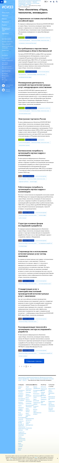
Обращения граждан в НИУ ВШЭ (21, 409)
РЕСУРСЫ (43, 384)
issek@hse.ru (7, 58)
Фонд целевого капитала (20, 414)
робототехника (22, 218)
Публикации (5, 15)
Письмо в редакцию (8, 90)
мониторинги (41, 139)
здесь (36, 457)
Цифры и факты (20, 387)
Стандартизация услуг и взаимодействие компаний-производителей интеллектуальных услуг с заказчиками (33, 292)
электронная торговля (24, 145)
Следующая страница (34, 361)
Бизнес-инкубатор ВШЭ (28, 415)
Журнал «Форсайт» (6, 44)
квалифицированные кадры (25, 77)
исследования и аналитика (44, 37)
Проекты (4, 25)
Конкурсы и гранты (35, 406)
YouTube (5, 80)
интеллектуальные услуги (25, 113)
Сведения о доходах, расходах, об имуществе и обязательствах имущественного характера (22, 425)
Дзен (5, 77)
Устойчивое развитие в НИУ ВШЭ (20, 395)
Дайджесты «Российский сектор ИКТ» (7, 47)
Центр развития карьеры (28, 410)
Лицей (27, 386)
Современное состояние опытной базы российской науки (35, 19)
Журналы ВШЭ (43, 402)
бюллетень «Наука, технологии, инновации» (41, 40)
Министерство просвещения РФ (51, 398)
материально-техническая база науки (27, 43)
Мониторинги (36, 393)
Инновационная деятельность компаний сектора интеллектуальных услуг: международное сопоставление (35, 84)
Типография (43, 397)
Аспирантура (28, 403)
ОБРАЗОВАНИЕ (30, 384)
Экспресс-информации (7, 41)
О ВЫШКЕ (21, 384)
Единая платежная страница (20, 445)
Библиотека (43, 386)
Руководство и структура (21, 391)
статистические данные (24, 40)
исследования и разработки (45, 243)
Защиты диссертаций (36, 399)
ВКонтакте (6, 75)
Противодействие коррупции (22, 418)
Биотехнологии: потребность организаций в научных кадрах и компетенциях (31, 153)
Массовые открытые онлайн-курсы (51, 409)
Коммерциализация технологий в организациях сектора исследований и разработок (34, 329)
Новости (25, 380)
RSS (4, 82)
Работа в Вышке (20, 449)
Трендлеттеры (5, 50)
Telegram (6, 73)
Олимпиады (28, 392)
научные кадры (33, 181)
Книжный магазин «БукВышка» (43, 394)
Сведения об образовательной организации (22, 433)
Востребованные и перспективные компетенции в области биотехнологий (35, 49)
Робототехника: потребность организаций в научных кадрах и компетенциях (31, 189)
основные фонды (23, 246)
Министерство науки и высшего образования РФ (51, 391)
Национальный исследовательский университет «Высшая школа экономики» (35, 377)
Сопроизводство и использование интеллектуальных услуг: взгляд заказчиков (32, 253)
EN (47, 1)
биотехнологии (22, 74)
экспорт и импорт (23, 356)
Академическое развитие (36, 403)
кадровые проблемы (23, 181)
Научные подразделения (23, 378)
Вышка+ (27, 397)
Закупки (20, 405)
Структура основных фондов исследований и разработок (30, 224)
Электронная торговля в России (32, 119)
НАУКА (35, 384)
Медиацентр (43, 399)
